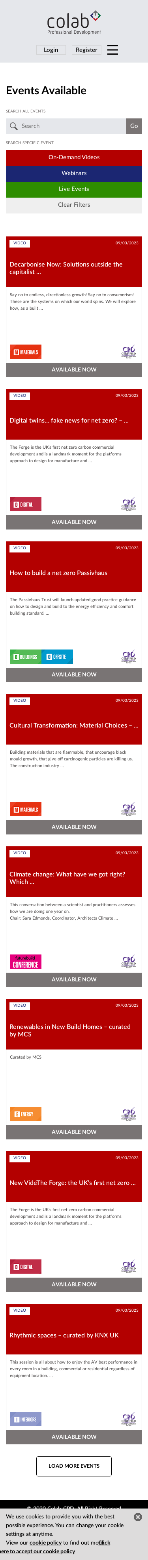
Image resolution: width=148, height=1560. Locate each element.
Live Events (74, 189)
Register (86, 50)
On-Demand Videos (74, 157)
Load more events (74, 1466)
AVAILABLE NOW (74, 370)
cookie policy (46, 1543)
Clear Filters (74, 205)
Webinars (74, 173)
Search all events (25, 111)
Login (51, 50)
